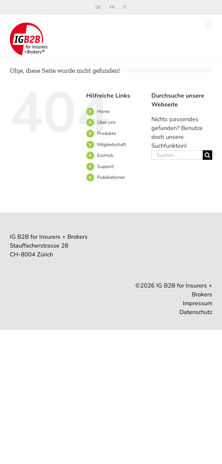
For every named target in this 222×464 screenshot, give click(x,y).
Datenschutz (195, 312)
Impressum (197, 303)
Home (103, 111)
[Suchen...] (177, 155)
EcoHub (105, 155)
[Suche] (207, 155)
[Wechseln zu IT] (125, 7)
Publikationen (111, 177)
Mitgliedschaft (111, 144)
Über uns (106, 122)
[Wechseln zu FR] (112, 7)
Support (105, 166)
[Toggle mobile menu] (208, 24)
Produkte (106, 133)
